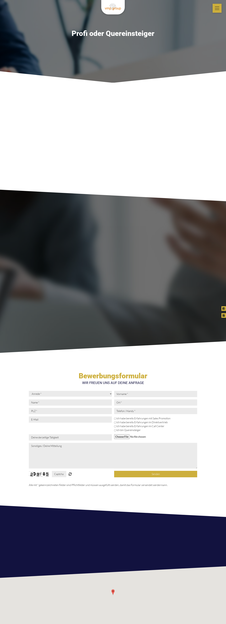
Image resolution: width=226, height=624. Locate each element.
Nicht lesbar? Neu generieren (70, 474)
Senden (156, 474)
